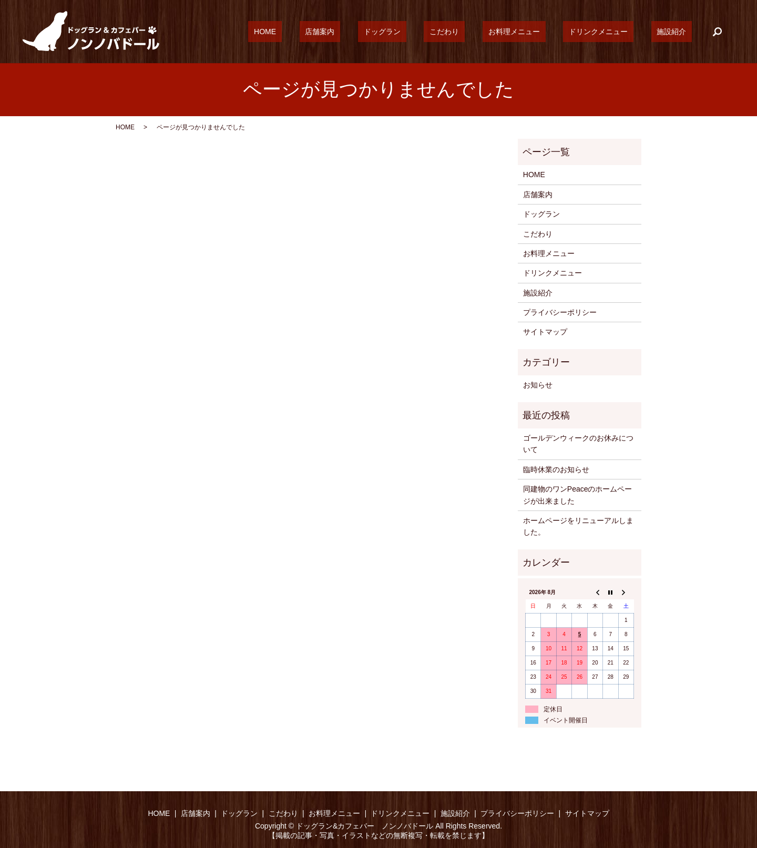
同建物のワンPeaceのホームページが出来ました (577, 495)
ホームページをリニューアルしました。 (578, 526)
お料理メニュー (542, 31)
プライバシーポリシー (560, 312)
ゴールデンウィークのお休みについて (578, 444)
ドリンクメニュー (615, 31)
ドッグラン (433, 31)
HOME (340, 31)
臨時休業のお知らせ (556, 469)
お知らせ (538, 385)
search (717, 31)
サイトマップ (545, 332)
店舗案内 (382, 31)
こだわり (484, 31)
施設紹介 (677, 31)
